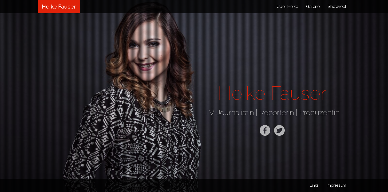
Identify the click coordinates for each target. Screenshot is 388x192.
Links (314, 185)
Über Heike (287, 6)
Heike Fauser (59, 6)
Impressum (336, 185)
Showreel (337, 6)
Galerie (313, 6)
